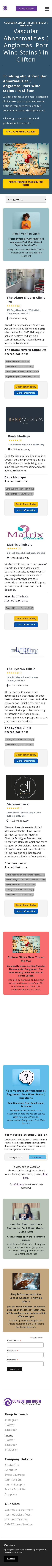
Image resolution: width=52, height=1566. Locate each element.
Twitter (10, 1425)
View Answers (37, 1157)
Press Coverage (15, 1475)
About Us (11, 1470)
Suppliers (11, 1494)
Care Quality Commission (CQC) (20, 489)
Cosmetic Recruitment (19, 1510)
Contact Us (12, 1465)
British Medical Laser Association (20, 884)
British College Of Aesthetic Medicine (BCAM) (26, 879)
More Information (26, 392)
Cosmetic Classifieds (18, 1514)
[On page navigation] (26, 199)
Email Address (14, 1341)
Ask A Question (26, 8)
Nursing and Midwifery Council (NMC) (22, 371)
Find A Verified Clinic (21, 131)
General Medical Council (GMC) (19, 366)
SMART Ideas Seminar (19, 1524)
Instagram (11, 1420)
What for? (18, 1552)
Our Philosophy (15, 1484)
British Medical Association (17, 361)
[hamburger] (47, 9)
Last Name (12, 1360)
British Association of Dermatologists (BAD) (25, 874)
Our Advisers (13, 1479)
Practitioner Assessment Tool (26, 183)
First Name (12, 1350)
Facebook (11, 1430)
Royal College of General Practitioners (22, 376)
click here (18, 1184)
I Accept (11, 1559)
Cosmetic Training (16, 1519)
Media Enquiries (15, 1489)
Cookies (9, 1545)
